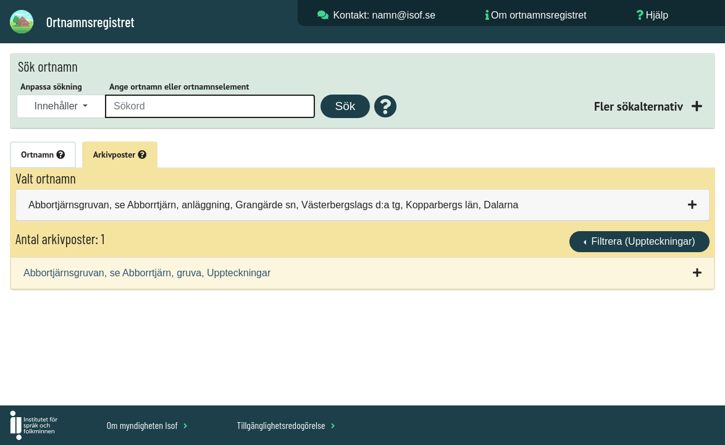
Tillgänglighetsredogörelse (286, 425)
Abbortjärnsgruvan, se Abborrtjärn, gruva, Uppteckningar (146, 273)
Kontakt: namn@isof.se (384, 15)
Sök (345, 106)
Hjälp (657, 15)
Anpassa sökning (51, 86)
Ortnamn (43, 154)
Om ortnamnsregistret (539, 15)
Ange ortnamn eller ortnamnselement (179, 86)
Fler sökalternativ (639, 106)
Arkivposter (119, 154)
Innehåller (58, 106)
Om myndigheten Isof (147, 425)
